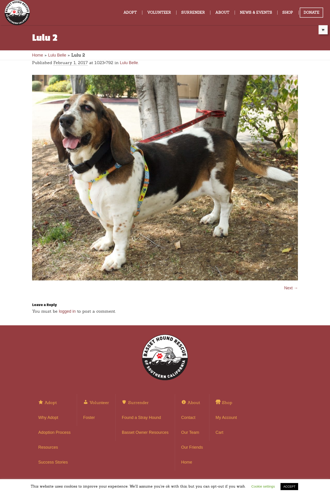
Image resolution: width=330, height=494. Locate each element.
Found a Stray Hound (141, 417)
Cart (219, 432)
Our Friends (192, 447)
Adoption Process (54, 432)
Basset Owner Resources (145, 432)
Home (37, 55)
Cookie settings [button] (263, 486)
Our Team (190, 432)
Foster (89, 417)
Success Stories (53, 462)
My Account (226, 417)
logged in (67, 311)
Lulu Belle (57, 55)
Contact (188, 417)
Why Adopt (48, 417)
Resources (48, 447)
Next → (291, 288)
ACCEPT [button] (289, 486)
